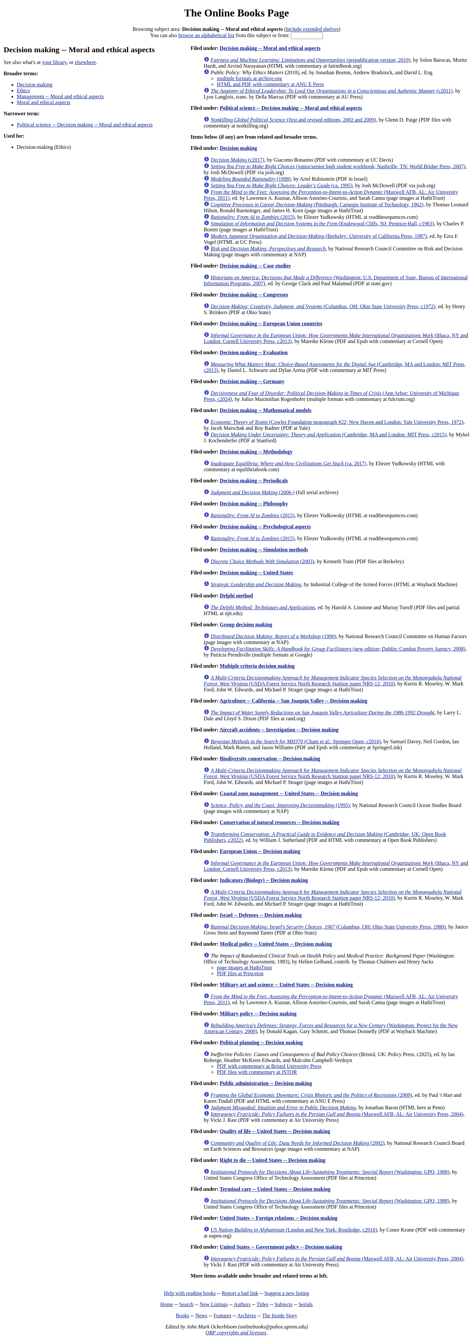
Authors (242, 1304)
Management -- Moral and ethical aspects (60, 96)
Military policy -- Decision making (258, 1013)
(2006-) (253, 492)
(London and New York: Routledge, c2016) (294, 1230)
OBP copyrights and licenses (235, 1332)
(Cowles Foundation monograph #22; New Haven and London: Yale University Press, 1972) (337, 422)
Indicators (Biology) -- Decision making (264, 880)
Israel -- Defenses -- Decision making (261, 915)
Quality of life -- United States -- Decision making (275, 1131)
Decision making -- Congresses (254, 294)
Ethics (23, 90)
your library (54, 62)
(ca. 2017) (288, 463)
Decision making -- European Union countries (271, 323)
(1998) (251, 179)
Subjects (283, 1304)
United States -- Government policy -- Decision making (281, 1247)
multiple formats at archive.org (249, 78)
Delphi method (236, 595)
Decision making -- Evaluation (254, 352)
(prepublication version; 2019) (310, 60)
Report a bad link (240, 1293)
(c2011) (332, 91)
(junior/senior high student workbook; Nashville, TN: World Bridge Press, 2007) (338, 166)
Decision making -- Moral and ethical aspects (270, 48)
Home (166, 1304)
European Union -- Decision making (260, 851)
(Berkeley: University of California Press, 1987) (319, 236)
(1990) (273, 636)
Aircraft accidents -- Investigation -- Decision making (278, 729)
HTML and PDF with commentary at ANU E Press (270, 84)
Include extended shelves (312, 29)
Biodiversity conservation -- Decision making (270, 758)
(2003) (262, 561)
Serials (306, 1304)
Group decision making (246, 624)
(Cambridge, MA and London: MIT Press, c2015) (328, 434)
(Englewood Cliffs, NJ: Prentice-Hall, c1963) (322, 223)
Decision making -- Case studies (255, 265)
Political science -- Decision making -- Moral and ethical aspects (85, 124)
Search (186, 1304)
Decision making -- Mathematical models (265, 410)
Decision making (35, 84)
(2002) (297, 1143)
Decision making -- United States (256, 572)
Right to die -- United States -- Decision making (273, 1160)
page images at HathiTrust (244, 967)
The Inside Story (279, 1315)
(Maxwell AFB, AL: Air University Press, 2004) (337, 1114)
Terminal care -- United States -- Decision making (275, 1189)
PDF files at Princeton (240, 973)
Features (222, 1315)
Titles (262, 1304)
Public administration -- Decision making (266, 1083)
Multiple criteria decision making (257, 666)
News (201, 1315)
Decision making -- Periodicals (254, 480)
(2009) (311, 1095)
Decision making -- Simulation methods (264, 549)
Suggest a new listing (286, 1293)
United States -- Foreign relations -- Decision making (278, 1218)
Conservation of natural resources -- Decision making (279, 822)
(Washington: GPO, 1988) (330, 1172)
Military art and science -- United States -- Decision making (286, 984)
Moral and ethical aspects (43, 102)
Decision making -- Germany (252, 381)
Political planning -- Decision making (261, 1042)
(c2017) (237, 160)
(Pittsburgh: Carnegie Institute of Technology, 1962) (317, 204)
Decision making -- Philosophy (254, 503)
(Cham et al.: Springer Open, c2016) (296, 741)
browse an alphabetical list (206, 35)
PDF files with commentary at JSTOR (257, 1072)
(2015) (253, 217)
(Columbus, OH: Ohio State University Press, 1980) (328, 927)
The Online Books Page (236, 13)
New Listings (214, 1304)
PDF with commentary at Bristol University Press (269, 1066)
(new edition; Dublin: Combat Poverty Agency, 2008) (338, 649)
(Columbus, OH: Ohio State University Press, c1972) (323, 306)
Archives (246, 1315)
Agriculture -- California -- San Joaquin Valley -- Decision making (293, 701)
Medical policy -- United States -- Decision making (276, 944)
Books (182, 1315)
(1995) (280, 805)
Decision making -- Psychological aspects (265, 526)
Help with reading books (190, 1293)
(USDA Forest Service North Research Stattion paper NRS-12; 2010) (333, 680)
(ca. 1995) (281, 185)
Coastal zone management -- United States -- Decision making (289, 793)
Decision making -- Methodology (256, 451)
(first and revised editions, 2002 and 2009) (293, 120)
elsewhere (85, 62)
